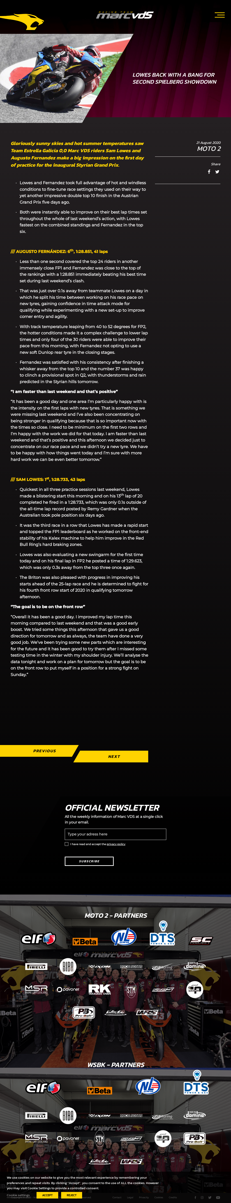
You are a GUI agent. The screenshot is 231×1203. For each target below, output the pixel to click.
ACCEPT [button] (47, 1195)
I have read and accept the (97, 844)
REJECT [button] (71, 1195)
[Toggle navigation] (220, 14)
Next (114, 756)
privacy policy (116, 844)
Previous (44, 751)
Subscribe (89, 861)
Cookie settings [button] (18, 1195)
